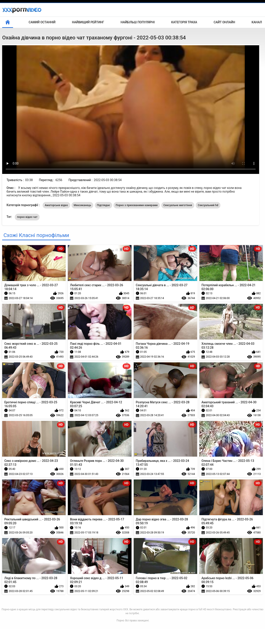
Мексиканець (82, 205)
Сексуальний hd (208, 205)
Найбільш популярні (138, 22)
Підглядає (103, 205)
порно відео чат (27, 217)
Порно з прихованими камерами (137, 205)
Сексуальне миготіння (177, 205)
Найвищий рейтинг (88, 22)
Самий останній (42, 22)
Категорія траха (184, 22)
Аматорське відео (56, 205)
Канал (257, 22)
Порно (120, 620)
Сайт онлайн (224, 22)
